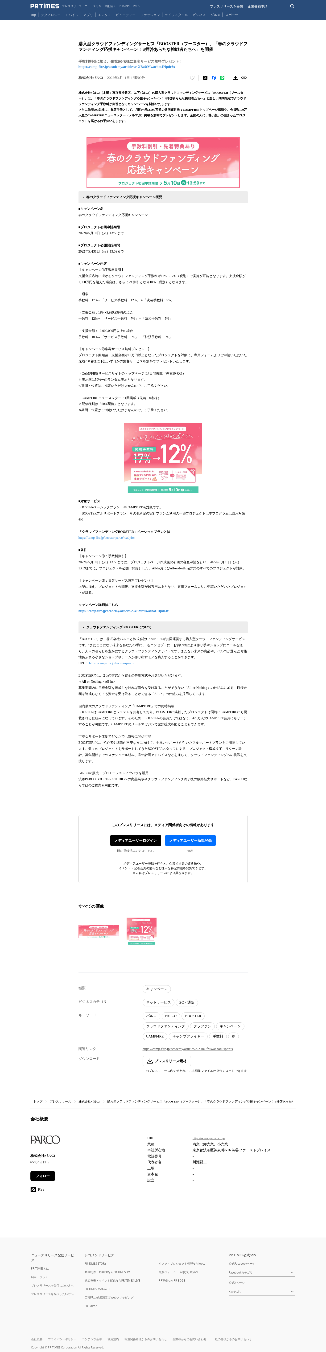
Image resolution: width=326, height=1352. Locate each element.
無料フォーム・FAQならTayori (178, 1272)
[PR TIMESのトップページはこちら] (85, 6)
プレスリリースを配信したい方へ (52, 1294)
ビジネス (199, 14)
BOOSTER (193, 1016)
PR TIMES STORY (96, 1264)
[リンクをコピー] (244, 78)
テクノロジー (51, 14)
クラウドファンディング (165, 1026)
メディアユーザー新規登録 (190, 840)
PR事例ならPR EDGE (172, 1280)
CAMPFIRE (155, 1036)
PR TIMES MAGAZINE (98, 1289)
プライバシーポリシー (62, 1339)
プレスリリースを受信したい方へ (52, 1285)
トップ (37, 1101)
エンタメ (104, 14)
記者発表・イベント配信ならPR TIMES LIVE (112, 1280)
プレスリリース (60, 1101)
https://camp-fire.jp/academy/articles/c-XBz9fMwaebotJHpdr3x (126, 67)
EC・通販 (186, 1002)
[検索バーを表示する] (292, 6)
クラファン (202, 1026)
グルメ (215, 14)
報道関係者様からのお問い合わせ (145, 1339)
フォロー (43, 1176)
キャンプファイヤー (188, 1036)
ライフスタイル (176, 14)
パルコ (151, 1016)
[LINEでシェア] (222, 78)
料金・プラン (39, 1277)
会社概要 (36, 1339)
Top (33, 14)
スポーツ (231, 14)
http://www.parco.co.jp (209, 1138)
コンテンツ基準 (92, 1339)
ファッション (150, 14)
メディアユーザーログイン (135, 840)
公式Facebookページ (242, 1264)
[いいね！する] (192, 78)
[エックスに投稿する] (205, 78)
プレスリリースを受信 (226, 6)
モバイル (71, 14)
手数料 (218, 1036)
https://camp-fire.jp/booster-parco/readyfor (106, 537)
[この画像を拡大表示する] (98, 931)
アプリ (88, 14)
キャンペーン (156, 989)
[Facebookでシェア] (214, 78)
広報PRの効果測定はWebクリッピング (109, 1297)
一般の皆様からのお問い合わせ (232, 1339)
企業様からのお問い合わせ (189, 1339)
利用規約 (113, 1339)
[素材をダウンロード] (235, 78)
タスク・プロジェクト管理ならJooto (182, 1264)
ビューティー (126, 14)
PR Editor (91, 1306)
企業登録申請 (258, 6)
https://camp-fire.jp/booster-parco (111, 663)
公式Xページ (237, 1283)
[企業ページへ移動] (45, 1141)
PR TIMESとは (40, 1268)
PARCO (171, 1016)
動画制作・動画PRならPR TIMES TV (107, 1272)
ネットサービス (158, 1002)
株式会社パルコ (89, 1101)
